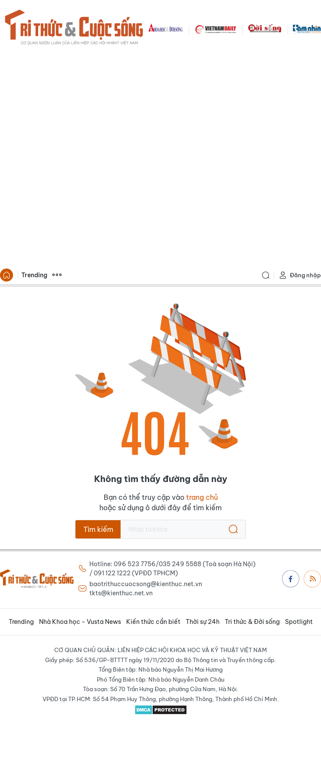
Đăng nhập (299, 275)
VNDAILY (215, 28)
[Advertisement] (103, 158)
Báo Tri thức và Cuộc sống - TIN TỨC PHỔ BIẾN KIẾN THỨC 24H (73, 28)
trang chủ (202, 497)
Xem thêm (57, 275)
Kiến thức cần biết (153, 622)
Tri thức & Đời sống (252, 622)
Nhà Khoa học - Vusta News (80, 622)
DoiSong (264, 28)
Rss (312, 578)
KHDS (165, 28)
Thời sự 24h (202, 622)
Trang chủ (6, 275)
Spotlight (299, 622)
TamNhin (307, 28)
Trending (34, 275)
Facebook (290, 578)
